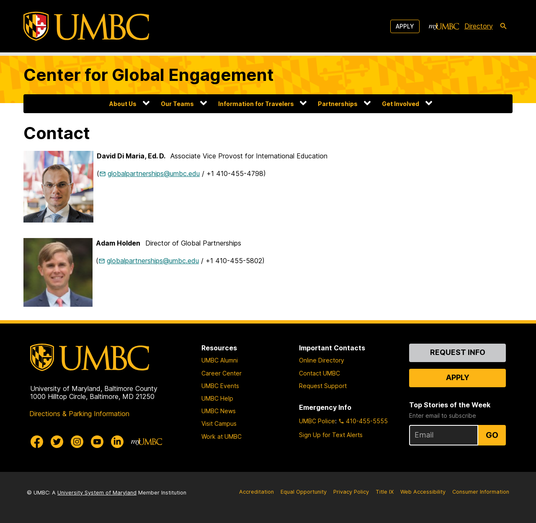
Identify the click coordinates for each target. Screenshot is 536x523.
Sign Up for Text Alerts (331, 434)
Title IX (385, 492)
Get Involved (400, 103)
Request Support (323, 385)
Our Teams (177, 103)
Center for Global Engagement (148, 75)
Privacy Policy (351, 492)
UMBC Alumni (219, 360)
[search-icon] (503, 26)
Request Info (457, 352)
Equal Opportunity (304, 492)
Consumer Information (480, 492)
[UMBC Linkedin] (117, 441)
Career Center (221, 373)
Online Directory (321, 360)
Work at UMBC (221, 436)
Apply (405, 26)
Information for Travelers (256, 103)
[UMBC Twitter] (57, 441)
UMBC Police (317, 421)
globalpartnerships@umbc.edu (154, 173)
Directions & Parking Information (79, 413)
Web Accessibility (423, 492)
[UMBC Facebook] (37, 441)
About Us (123, 103)
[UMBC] (86, 26)
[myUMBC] (443, 26)
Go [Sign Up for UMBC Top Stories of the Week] (492, 435)
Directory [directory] (478, 26)
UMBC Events (220, 385)
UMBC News (218, 410)
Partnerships (338, 103)
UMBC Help (217, 398)
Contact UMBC (319, 373)
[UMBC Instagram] (77, 441)
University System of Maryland (97, 492)
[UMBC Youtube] (97, 441)
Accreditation (256, 492)
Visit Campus (219, 423)
